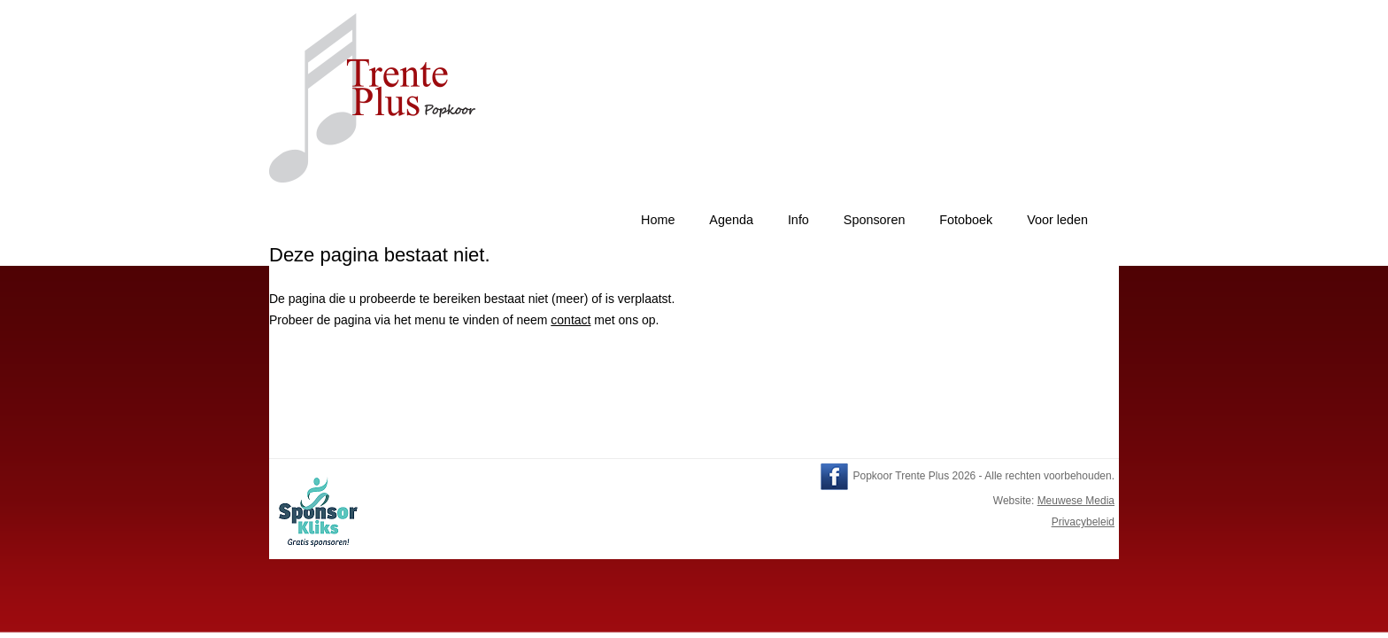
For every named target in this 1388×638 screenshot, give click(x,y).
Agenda (731, 220)
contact (570, 320)
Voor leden (1057, 220)
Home (658, 220)
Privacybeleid (1083, 522)
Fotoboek (965, 220)
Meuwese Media (1075, 500)
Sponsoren (875, 220)
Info (798, 220)
